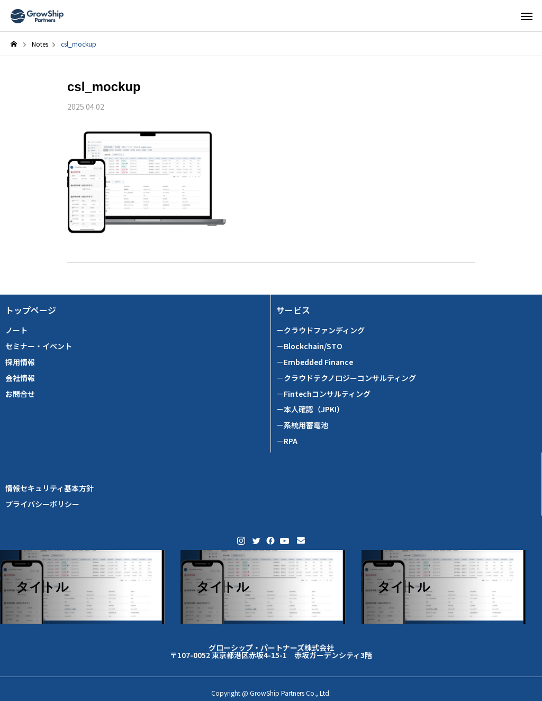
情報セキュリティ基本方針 (49, 488)
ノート (16, 330)
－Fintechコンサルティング (323, 393)
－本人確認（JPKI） (310, 409)
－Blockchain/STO (309, 346)
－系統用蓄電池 (302, 425)
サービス (293, 310)
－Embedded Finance (314, 362)
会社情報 (20, 378)
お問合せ (20, 393)
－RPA (286, 441)
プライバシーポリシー (42, 504)
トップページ (30, 310)
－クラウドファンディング (320, 330)
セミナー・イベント (38, 346)
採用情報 (20, 362)
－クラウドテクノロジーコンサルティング (346, 378)
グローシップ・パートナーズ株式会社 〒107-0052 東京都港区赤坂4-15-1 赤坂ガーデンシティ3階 (271, 651)
